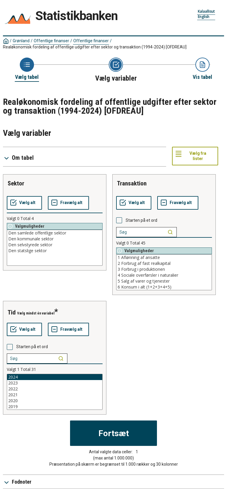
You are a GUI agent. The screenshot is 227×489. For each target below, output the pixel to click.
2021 (54, 395)
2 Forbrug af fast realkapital (164, 263)
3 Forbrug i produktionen (164, 269)
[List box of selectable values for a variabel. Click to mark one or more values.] (55, 248)
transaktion (132, 183)
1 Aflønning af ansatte (164, 257)
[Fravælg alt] (68, 203)
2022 (54, 389)
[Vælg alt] (24, 203)
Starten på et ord (141, 220)
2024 (54, 377)
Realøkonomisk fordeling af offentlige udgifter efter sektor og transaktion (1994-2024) (95, 47)
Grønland (21, 40)
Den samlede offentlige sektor (54, 233)
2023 (54, 383)
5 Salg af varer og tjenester (164, 281)
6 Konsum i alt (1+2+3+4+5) (164, 287)
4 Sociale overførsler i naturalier (164, 275)
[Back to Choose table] (27, 69)
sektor (16, 183)
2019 (54, 407)
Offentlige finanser (51, 40)
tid (12, 312)
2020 (54, 401)
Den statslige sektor (54, 251)
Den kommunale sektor (54, 239)
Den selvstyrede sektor (54, 245)
